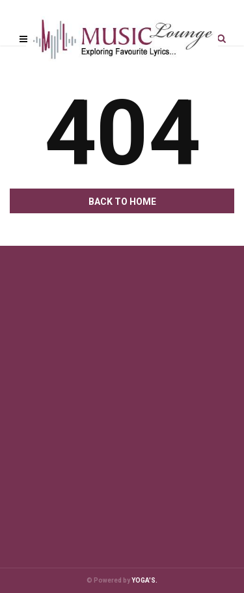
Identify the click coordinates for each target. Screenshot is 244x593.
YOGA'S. (144, 580)
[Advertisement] (122, 387)
